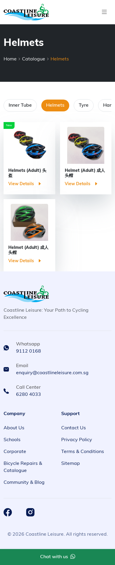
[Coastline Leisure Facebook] (8, 512)
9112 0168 (28, 351)
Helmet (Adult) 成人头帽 (85, 173)
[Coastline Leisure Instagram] (30, 512)
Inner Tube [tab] (20, 105)
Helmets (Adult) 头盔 (27, 173)
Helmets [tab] (55, 105)
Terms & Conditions (82, 451)
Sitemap (70, 463)
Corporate (15, 451)
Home (10, 59)
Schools (12, 440)
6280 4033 (28, 394)
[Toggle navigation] (104, 12)
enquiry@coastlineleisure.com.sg (52, 373)
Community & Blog (24, 482)
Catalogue (33, 59)
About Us (14, 428)
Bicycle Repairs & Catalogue (23, 467)
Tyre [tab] (84, 105)
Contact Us (73, 428)
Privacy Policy (76, 440)
